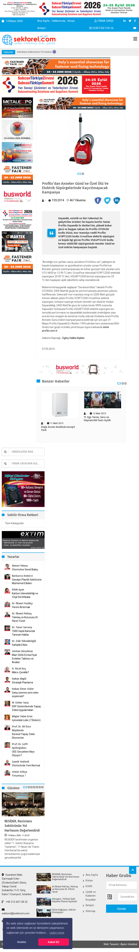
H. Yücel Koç (19, 668)
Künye (71, 20)
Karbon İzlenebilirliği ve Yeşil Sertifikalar (25, 595)
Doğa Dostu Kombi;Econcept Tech (58, 429)
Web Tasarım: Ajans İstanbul (120, 944)
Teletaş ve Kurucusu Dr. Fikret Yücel (25, 619)
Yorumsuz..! (19, 775)
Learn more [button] (56, 932)
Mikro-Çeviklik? (20, 672)
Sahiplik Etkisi (19, 644)
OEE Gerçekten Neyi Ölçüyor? (23, 753)
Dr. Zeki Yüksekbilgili (24, 641)
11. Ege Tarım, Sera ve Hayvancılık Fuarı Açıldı (97, 419)
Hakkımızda (58, 20)
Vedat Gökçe (19, 771)
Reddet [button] (21, 942)
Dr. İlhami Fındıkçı (22, 603)
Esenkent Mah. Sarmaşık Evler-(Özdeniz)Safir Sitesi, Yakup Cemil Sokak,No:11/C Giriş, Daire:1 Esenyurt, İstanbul (16, 884)
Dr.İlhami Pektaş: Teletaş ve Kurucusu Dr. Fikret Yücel (65, 889)
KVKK (89, 886)
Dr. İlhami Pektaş (22, 613)
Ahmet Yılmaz (20, 565)
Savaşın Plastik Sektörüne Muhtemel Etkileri (27, 581)
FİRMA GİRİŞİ (103, 20)
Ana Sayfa (43, 20)
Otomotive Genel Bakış (25, 569)
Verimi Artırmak (21, 607)
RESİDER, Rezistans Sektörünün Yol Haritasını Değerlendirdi (22, 825)
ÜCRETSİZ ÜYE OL (101, 28)
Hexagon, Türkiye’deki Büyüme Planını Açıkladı (64, 900)
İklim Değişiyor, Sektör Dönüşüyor (64, 911)
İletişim (41, 28)
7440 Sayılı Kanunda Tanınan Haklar (23, 633)
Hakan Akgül (19, 678)
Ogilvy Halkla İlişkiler (73, 338)
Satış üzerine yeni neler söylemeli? (25, 694)
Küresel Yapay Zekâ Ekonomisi (23, 736)
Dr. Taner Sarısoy (22, 627)
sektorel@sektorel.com (16, 911)
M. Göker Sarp (20, 702)
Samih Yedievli (20, 761)
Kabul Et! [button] (53, 942)
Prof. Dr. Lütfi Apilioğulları (20, 746)
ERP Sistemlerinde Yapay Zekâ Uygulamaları (26, 708)
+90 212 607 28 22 (15, 901)
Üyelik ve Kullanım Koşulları (91, 895)
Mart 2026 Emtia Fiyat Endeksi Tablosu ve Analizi (24, 659)
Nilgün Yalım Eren (22, 716)
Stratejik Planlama (22, 682)
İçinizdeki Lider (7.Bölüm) (26, 720)
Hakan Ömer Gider (23, 688)
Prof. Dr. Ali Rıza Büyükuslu (21, 728)
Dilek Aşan (18, 589)
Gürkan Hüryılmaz (22, 651)
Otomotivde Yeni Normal (26, 765)
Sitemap (90, 911)
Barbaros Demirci (22, 575)
